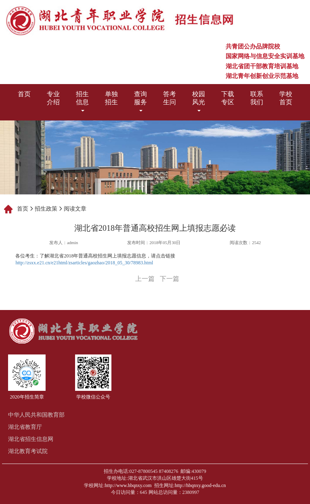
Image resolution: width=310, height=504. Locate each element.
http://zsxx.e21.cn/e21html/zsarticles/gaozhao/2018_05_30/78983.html (84, 263)
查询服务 (140, 101)
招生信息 (82, 101)
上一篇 (145, 278)
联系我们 (256, 98)
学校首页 (285, 98)
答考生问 (169, 98)
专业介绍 (53, 98)
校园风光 (198, 101)
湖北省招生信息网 (30, 439)
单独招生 (111, 98)
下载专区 (227, 98)
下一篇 (169, 278)
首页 (24, 94)
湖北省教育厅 (25, 427)
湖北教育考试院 (28, 451)
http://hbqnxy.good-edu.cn (200, 485)
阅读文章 (75, 209)
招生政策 (46, 209)
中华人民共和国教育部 (36, 415)
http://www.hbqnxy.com (128, 485)
